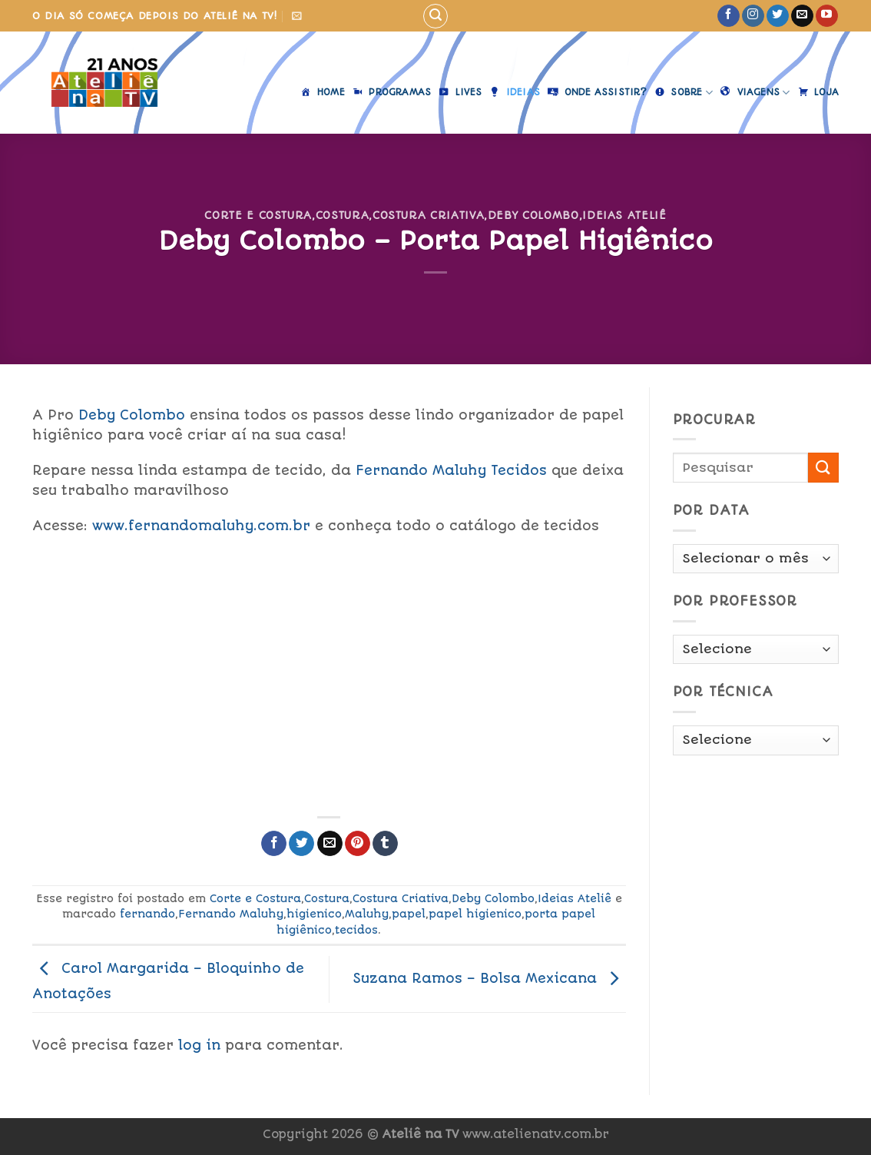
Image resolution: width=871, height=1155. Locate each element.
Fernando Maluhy (230, 914)
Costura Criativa (428, 215)
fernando (147, 914)
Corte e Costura (258, 215)
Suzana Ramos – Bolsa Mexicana (489, 978)
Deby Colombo (533, 215)
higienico (314, 914)
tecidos (356, 930)
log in (199, 1045)
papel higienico (475, 914)
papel (409, 914)
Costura (342, 215)
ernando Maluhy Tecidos (451, 470)
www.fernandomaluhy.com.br (201, 525)
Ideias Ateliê (624, 215)
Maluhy (367, 914)
